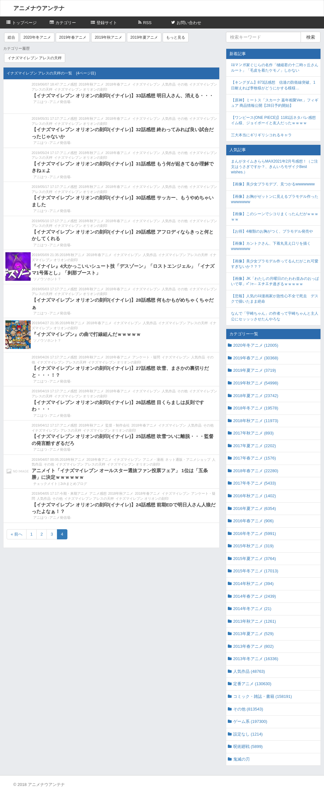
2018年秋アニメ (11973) (255, 420)
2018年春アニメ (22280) (255, 470)
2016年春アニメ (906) (253, 520)
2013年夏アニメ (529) (253, 633)
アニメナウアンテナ (39, 8)
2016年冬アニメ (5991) (254, 533)
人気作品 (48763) (249, 671)
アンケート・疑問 (146, 357)
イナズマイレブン (146, 84)
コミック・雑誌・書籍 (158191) (262, 696)
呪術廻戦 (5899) (248, 746)
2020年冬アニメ (37, 37)
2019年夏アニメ (144, 37)
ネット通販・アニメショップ (187, 459)
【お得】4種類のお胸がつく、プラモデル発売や (272, 231)
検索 (310, 37)
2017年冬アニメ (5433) (254, 483)
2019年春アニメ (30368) (255, 358)
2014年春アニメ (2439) (254, 596)
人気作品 (169, 84)
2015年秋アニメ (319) (253, 545)
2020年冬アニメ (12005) (255, 345)
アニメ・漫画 (153, 459)
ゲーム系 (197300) (250, 721)
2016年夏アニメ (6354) (254, 508)
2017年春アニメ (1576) (254, 458)
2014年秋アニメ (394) (253, 583)
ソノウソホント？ (47, 279)
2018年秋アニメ (91, 84)
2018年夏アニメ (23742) (255, 395)
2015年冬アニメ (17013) (255, 571)
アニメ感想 (68, 84)
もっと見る (175, 37)
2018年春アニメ (117, 84)
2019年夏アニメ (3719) (254, 370)
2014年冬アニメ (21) (252, 608)
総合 (11, 37)
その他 (182, 84)
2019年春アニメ (73, 37)
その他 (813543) (248, 709)
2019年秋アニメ (108, 37)
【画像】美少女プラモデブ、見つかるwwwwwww (273, 184)
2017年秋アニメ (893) (253, 433)
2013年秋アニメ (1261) (254, 621)
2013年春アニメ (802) (253, 646)
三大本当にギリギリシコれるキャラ (261, 135)
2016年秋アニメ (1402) (254, 495)
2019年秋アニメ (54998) (255, 383)
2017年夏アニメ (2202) (254, 445)
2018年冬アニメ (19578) (255, 408)
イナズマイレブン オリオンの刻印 (80, 89)
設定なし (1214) (248, 734)
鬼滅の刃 (241, 759)
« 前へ (16, 534)
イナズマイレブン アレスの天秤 (35, 58)
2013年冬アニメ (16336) (255, 658)
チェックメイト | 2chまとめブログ (60, 484)
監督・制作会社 (117, 425)
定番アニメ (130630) (252, 683)
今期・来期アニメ (74, 493)
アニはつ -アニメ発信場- (52, 102)
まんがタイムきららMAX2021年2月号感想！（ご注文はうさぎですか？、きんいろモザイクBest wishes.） (274, 166)
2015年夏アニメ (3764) (254, 558)
